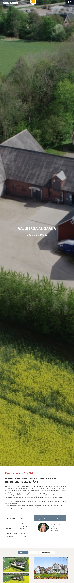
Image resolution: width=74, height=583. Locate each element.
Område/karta (47, 552)
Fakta (33, 552)
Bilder (23, 552)
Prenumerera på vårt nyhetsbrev (55, 2)
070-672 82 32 (54, 528)
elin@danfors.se (54, 530)
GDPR (65, 2)
